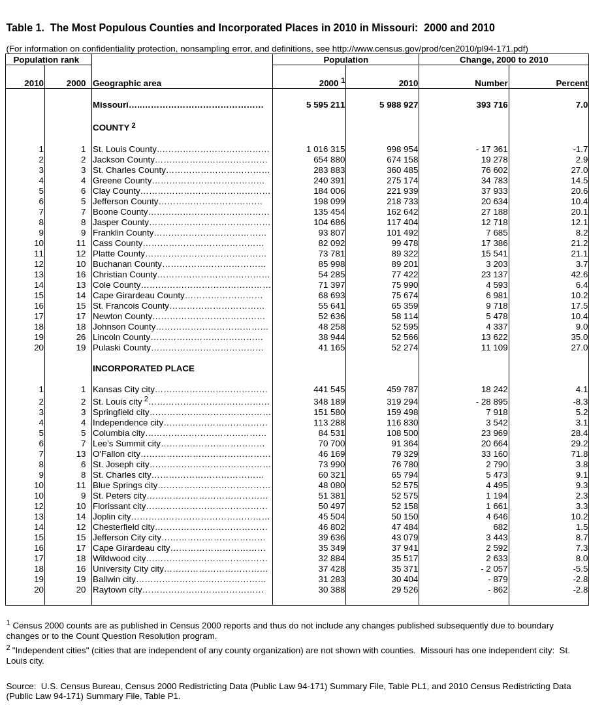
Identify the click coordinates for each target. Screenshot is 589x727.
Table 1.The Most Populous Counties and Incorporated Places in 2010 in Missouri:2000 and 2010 (251, 27)
